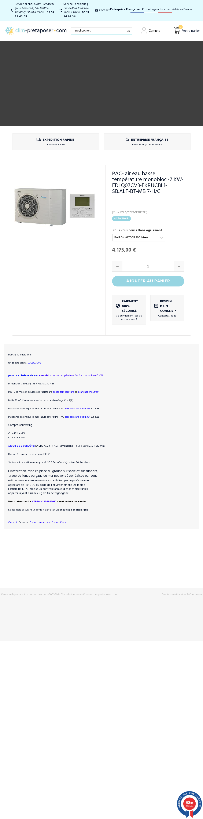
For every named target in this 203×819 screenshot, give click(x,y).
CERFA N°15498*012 (58, 488)
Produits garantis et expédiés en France (151, 9)
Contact (104, 10)
